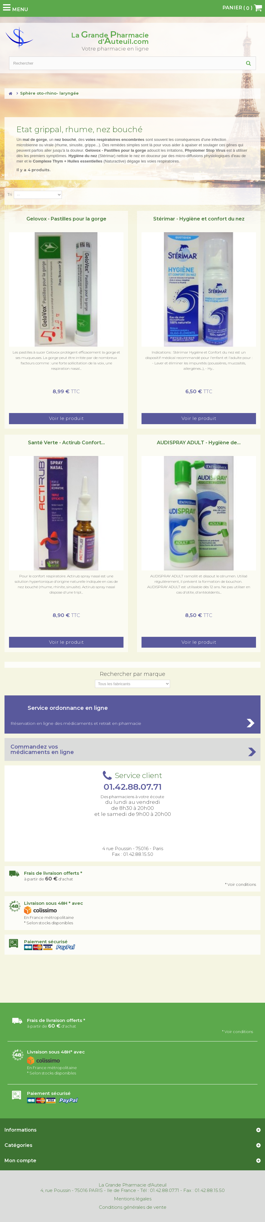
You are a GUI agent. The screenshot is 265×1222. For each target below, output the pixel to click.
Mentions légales (132, 1199)
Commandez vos (132, 749)
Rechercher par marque (132, 674)
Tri (10, 194)
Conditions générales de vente (132, 1207)
